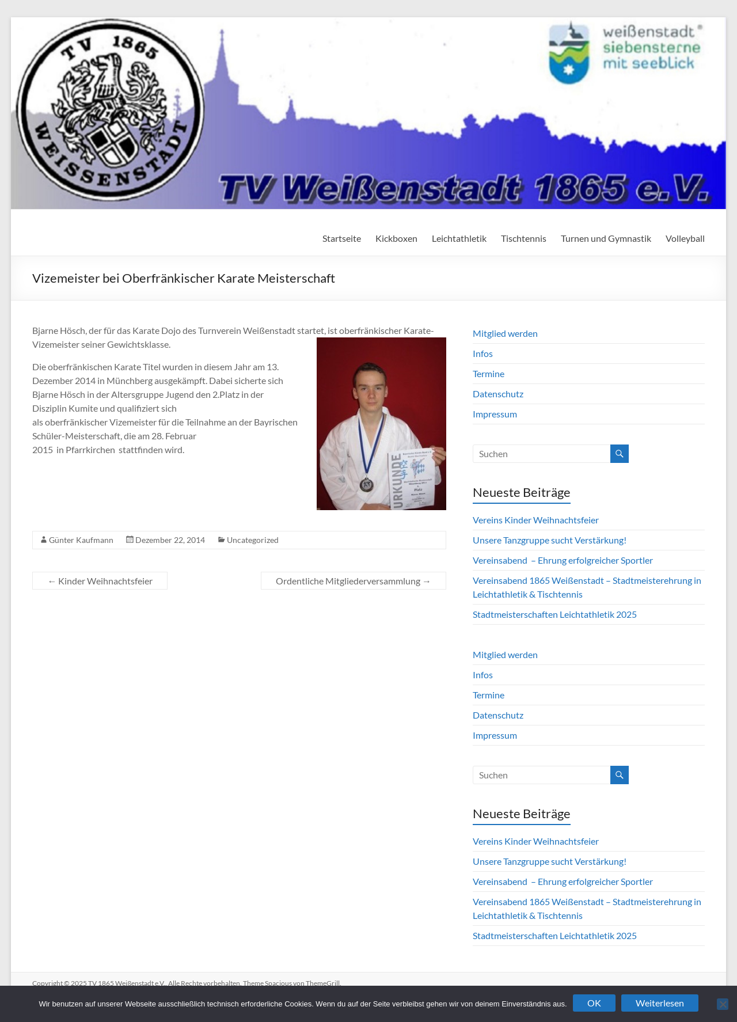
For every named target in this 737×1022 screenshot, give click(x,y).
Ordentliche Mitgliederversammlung (353, 580)
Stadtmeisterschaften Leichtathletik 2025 (555, 614)
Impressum (495, 413)
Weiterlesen (660, 1002)
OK (594, 1002)
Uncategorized (253, 540)
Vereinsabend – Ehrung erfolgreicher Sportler (563, 559)
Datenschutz (498, 393)
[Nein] (722, 1004)
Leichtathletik (459, 238)
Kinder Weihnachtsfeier (100, 580)
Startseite (341, 238)
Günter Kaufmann (81, 540)
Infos (483, 353)
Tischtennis (523, 238)
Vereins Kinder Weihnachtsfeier (536, 519)
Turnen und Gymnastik (606, 238)
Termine (488, 373)
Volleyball (685, 238)
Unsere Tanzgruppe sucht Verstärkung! (549, 539)
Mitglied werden (505, 333)
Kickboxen (396, 238)
